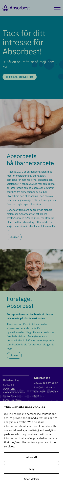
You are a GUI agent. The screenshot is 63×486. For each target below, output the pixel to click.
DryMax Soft (9, 385)
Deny (31, 469)
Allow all (31, 457)
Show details (31, 479)
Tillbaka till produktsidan (19, 76)
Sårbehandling (11, 380)
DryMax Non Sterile (12, 399)
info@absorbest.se (44, 387)
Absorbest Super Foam (14, 392)
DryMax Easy (9, 388)
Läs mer (14, 237)
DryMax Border (10, 396)
